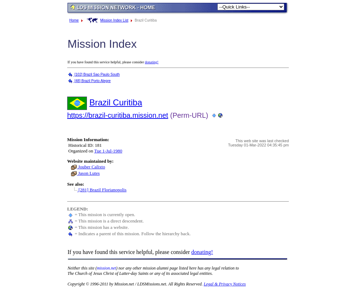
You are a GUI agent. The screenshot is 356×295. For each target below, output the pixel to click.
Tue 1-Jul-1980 (108, 151)
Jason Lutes (85, 173)
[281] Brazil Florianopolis (99, 189)
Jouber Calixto (88, 166)
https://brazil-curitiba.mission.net (117, 115)
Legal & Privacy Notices (225, 284)
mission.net (106, 268)
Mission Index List (114, 20)
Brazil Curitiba (115, 102)
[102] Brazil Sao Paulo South (93, 74)
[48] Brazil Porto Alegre (89, 81)
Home (74, 20)
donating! (151, 62)
